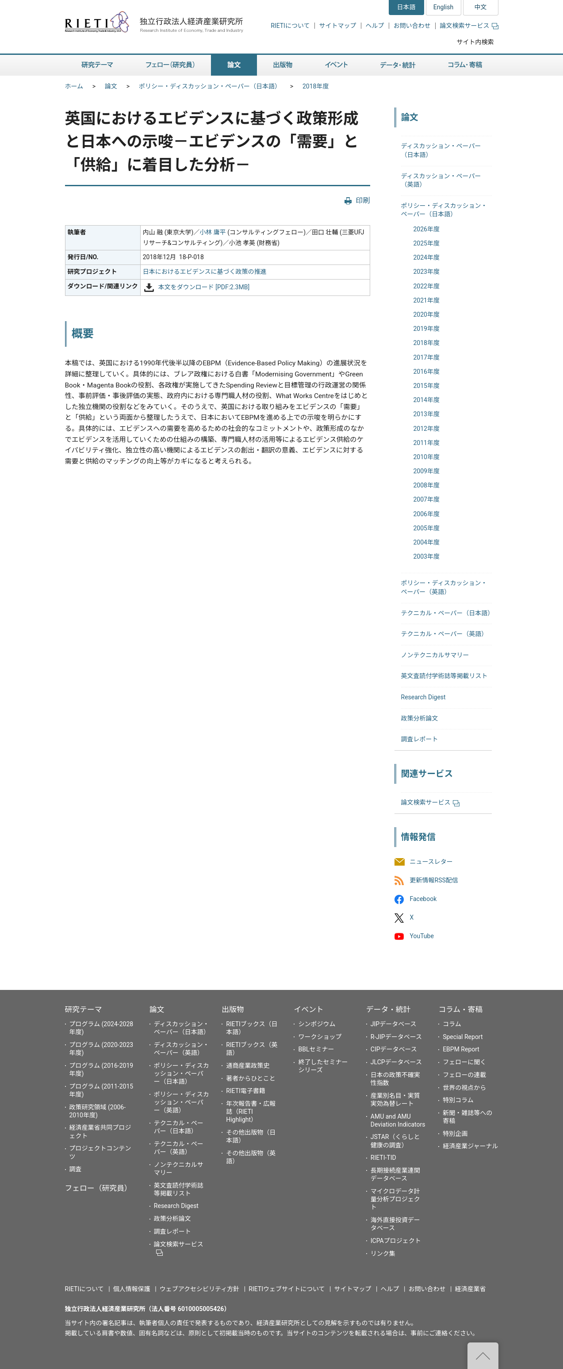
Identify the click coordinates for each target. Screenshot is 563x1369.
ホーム (74, 86)
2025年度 (427, 243)
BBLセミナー (316, 1049)
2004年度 (427, 542)
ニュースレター (431, 861)
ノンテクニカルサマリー (435, 655)
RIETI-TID (383, 1157)
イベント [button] (336, 65)
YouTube (422, 936)
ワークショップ (319, 1036)
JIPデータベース (394, 1024)
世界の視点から (464, 1087)
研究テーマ (83, 1009)
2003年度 (427, 556)
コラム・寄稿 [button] (465, 65)
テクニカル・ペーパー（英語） (444, 633)
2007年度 (427, 499)
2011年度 (427, 442)
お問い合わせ (412, 25)
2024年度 (427, 257)
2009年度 (427, 471)
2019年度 (427, 328)
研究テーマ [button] (97, 65)
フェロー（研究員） (98, 1188)
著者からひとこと (251, 1078)
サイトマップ (337, 25)
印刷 (363, 200)
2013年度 (427, 414)
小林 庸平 (212, 232)
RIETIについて (290, 25)
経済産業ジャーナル (470, 1146)
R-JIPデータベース (396, 1036)
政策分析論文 (419, 718)
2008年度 (427, 485)
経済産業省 (470, 1288)
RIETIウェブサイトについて (287, 1288)
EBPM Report (461, 1049)
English (443, 7)
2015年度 (427, 385)
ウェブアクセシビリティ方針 (199, 1288)
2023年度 (427, 271)
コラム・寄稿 (460, 1009)
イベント (308, 1009)
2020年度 (427, 314)
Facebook (423, 898)
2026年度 (427, 229)
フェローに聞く (464, 1062)
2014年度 (427, 399)
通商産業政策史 (247, 1065)
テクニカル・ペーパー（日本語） (447, 613)
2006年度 (427, 514)
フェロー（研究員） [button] (170, 65)
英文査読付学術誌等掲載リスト (444, 675)
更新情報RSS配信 (434, 880)
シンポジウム (316, 1024)
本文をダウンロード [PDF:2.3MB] (203, 287)
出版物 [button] (283, 65)
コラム (452, 1024)
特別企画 (455, 1133)
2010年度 (427, 456)
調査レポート (419, 739)
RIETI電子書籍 (245, 1090)
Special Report (463, 1036)
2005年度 (427, 528)
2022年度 (427, 286)
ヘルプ (375, 25)
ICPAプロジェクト (396, 1240)
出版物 (233, 1009)
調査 (75, 1169)
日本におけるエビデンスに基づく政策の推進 (205, 271)
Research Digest (423, 697)
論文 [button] (234, 65)
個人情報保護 (131, 1288)
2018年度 (316, 86)
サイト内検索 (475, 42)
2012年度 (427, 428)
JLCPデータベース (396, 1062)
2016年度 (427, 371)
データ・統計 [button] (398, 65)
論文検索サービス (469, 25)
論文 (111, 86)
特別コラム (458, 1100)
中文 (481, 7)
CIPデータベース (394, 1049)
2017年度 (427, 357)
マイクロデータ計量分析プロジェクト (395, 1199)
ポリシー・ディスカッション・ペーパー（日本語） (210, 86)
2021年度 (427, 300)
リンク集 (383, 1253)
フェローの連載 (464, 1074)
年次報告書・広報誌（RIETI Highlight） (251, 1111)
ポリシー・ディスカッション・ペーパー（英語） (181, 1102)
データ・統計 (388, 1009)
